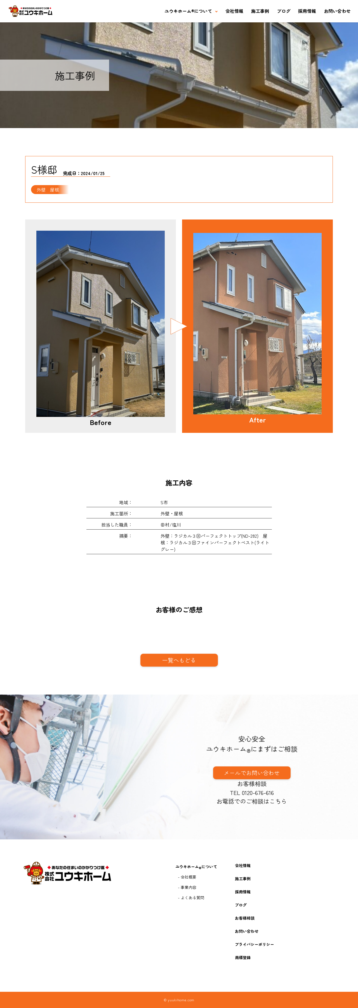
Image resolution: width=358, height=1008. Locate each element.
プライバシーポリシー (254, 944)
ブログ (283, 11)
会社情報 (234, 11)
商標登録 (243, 957)
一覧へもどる (179, 660)
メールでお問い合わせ (252, 773)
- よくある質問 (191, 897)
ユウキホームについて (188, 11)
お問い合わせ (337, 11)
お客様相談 (252, 783)
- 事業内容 (187, 887)
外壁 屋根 (48, 189)
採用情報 (307, 11)
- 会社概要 (187, 877)
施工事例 (260, 11)
